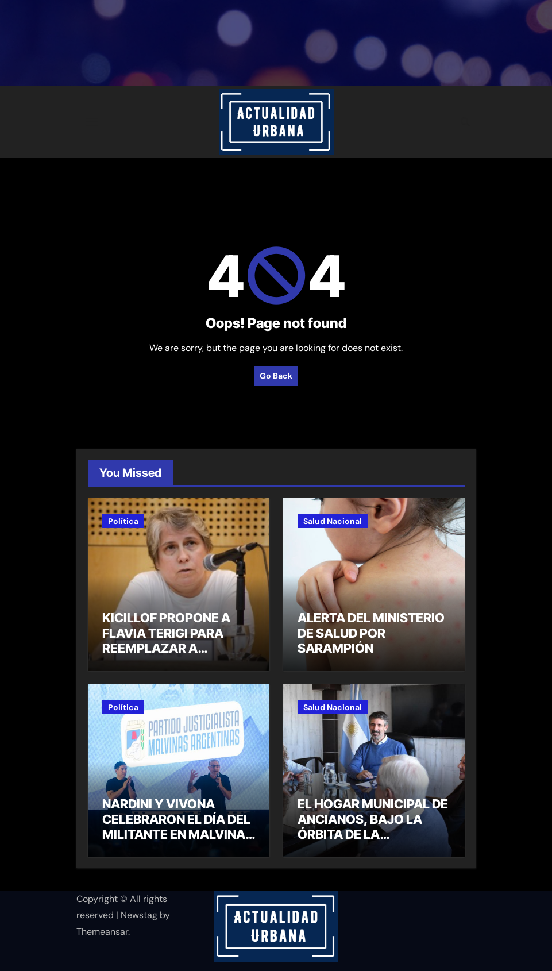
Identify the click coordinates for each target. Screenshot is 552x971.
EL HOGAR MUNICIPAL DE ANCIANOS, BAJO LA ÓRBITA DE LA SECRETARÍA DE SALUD (373, 826)
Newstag (139, 915)
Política (123, 521)
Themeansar (102, 932)
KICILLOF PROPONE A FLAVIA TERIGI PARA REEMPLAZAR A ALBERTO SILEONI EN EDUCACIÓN (166, 648)
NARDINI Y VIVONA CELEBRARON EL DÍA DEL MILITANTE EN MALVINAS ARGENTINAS (177, 826)
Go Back (276, 376)
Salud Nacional (332, 521)
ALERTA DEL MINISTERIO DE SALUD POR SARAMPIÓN (371, 633)
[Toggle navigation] (92, 121)
